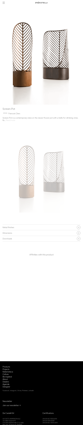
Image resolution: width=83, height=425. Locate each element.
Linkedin (31, 390)
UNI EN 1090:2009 (48, 421)
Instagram (13, 390)
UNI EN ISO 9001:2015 (49, 419)
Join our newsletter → (12, 405)
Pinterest (25, 390)
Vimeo (19, 390)
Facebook (6, 390)
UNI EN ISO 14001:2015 (50, 423)
